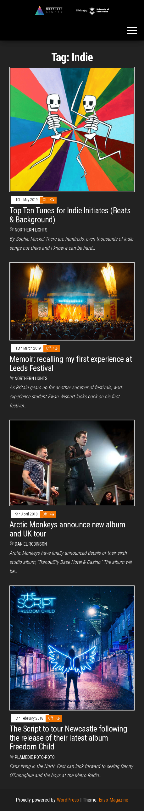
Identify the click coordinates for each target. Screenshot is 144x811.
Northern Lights (31, 229)
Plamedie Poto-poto (35, 757)
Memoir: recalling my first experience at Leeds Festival (70, 363)
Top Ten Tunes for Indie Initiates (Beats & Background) (69, 215)
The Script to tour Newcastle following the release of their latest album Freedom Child (68, 737)
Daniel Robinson (31, 544)
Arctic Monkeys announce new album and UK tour (67, 529)
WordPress (68, 800)
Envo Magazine (113, 800)
